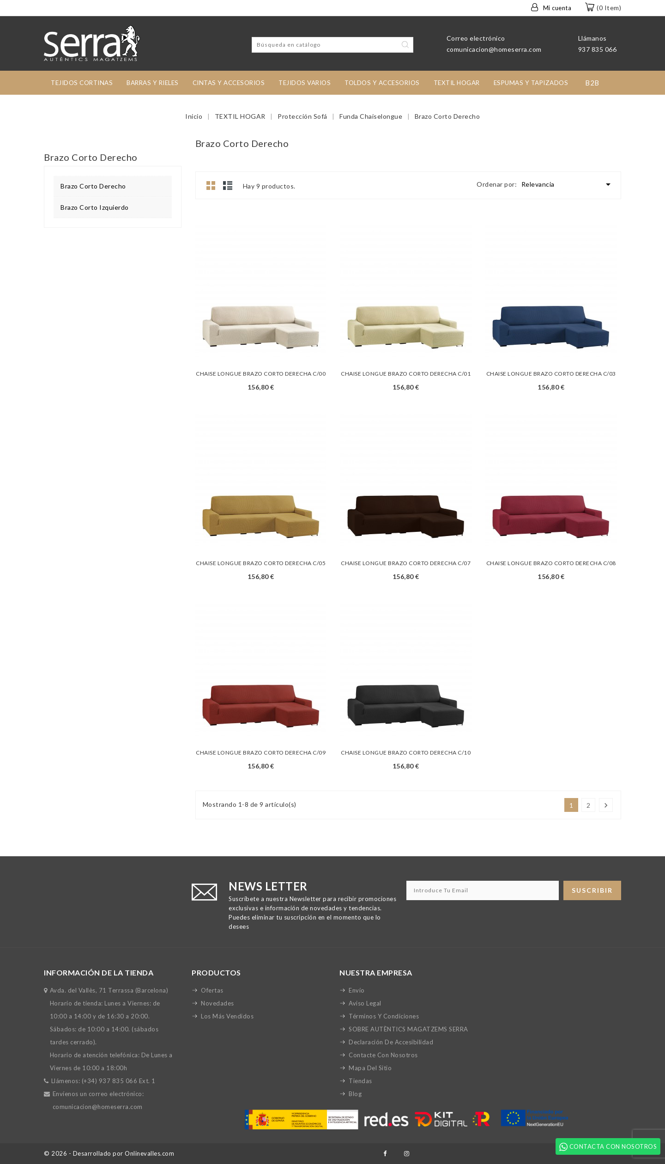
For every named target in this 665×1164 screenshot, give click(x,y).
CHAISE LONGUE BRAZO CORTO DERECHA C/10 (406, 752)
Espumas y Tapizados (531, 82)
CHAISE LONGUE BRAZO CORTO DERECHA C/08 (551, 563)
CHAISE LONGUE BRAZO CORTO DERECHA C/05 (261, 563)
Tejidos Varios (304, 82)
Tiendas (360, 1081)
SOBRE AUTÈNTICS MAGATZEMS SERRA (408, 1029)
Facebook (385, 1154)
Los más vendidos (227, 1016)
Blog (355, 1093)
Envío (357, 990)
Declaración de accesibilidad (391, 1042)
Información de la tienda (98, 972)
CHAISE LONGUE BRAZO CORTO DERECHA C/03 (551, 373)
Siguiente (606, 805)
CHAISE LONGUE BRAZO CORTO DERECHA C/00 (261, 373)
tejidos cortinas (82, 82)
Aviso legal (365, 1003)
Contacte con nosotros (383, 1055)
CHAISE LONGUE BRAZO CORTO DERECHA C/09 (261, 752)
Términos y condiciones (384, 1016)
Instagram (407, 1154)
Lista (227, 185)
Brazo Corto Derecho (93, 186)
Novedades (217, 1003)
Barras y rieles (153, 82)
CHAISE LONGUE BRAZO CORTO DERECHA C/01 (406, 373)
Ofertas (212, 990)
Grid (211, 185)
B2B (592, 83)
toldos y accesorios (382, 82)
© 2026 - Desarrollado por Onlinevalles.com (109, 1153)
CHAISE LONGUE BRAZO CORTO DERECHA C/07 (406, 563)
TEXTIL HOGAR (457, 82)
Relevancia (567, 184)
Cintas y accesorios (229, 82)
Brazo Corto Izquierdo (94, 207)
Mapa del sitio (370, 1068)
